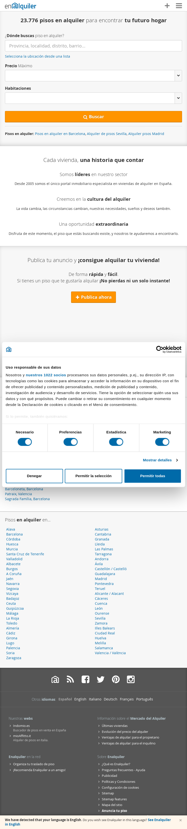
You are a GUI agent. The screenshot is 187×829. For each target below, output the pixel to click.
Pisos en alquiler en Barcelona (60, 133)
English (80, 699)
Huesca (12, 544)
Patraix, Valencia (18, 494)
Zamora (101, 623)
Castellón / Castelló (111, 568)
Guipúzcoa (15, 608)
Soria (10, 652)
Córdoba (13, 539)
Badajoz (12, 598)
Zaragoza (13, 657)
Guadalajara (105, 573)
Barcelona (14, 534)
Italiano (95, 699)
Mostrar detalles (157, 460)
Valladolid (14, 559)
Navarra (13, 583)
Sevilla (100, 618)
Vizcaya (12, 593)
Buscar (93, 116)
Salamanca (104, 648)
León (99, 608)
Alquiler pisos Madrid (146, 133)
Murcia (12, 549)
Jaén (9, 578)
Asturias (101, 529)
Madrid (101, 578)
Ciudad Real (105, 633)
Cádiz (10, 633)
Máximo (18, 65)
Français (127, 699)
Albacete (13, 563)
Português (144, 699)
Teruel (100, 588)
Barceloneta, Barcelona (24, 489)
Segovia (12, 588)
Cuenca (101, 603)
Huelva (100, 638)
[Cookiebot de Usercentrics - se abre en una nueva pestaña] (159, 349)
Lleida (100, 544)
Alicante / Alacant (109, 593)
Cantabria (103, 534)
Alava (10, 529)
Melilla (100, 643)
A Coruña (14, 573)
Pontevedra (104, 583)
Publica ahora (93, 297)
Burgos (12, 568)
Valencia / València (110, 652)
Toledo (11, 623)
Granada (102, 539)
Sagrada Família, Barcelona (27, 498)
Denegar (34, 476)
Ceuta (11, 603)
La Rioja (12, 618)
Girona (11, 638)
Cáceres (101, 598)
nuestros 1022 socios (46, 375)
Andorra (101, 559)
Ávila (99, 563)
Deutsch (110, 699)
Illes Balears (105, 628)
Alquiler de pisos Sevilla (107, 133)
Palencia (13, 648)
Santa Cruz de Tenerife (25, 554)
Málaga (12, 613)
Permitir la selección (94, 476)
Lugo (10, 643)
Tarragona (103, 554)
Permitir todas (152, 476)
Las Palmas (104, 549)
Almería (12, 628)
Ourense (102, 613)
